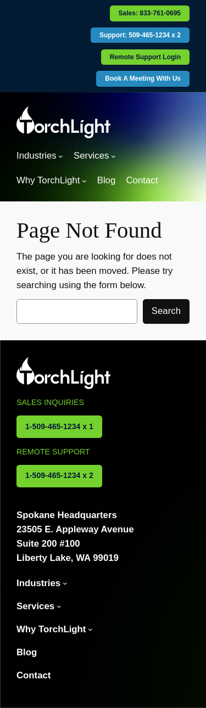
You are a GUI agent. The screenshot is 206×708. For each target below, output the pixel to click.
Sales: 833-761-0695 (150, 13)
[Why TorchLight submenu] (84, 180)
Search (166, 311)
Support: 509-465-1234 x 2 (140, 35)
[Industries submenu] (60, 156)
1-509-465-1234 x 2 (59, 475)
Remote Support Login (145, 57)
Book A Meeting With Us (143, 78)
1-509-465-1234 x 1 (59, 426)
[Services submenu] (113, 156)
